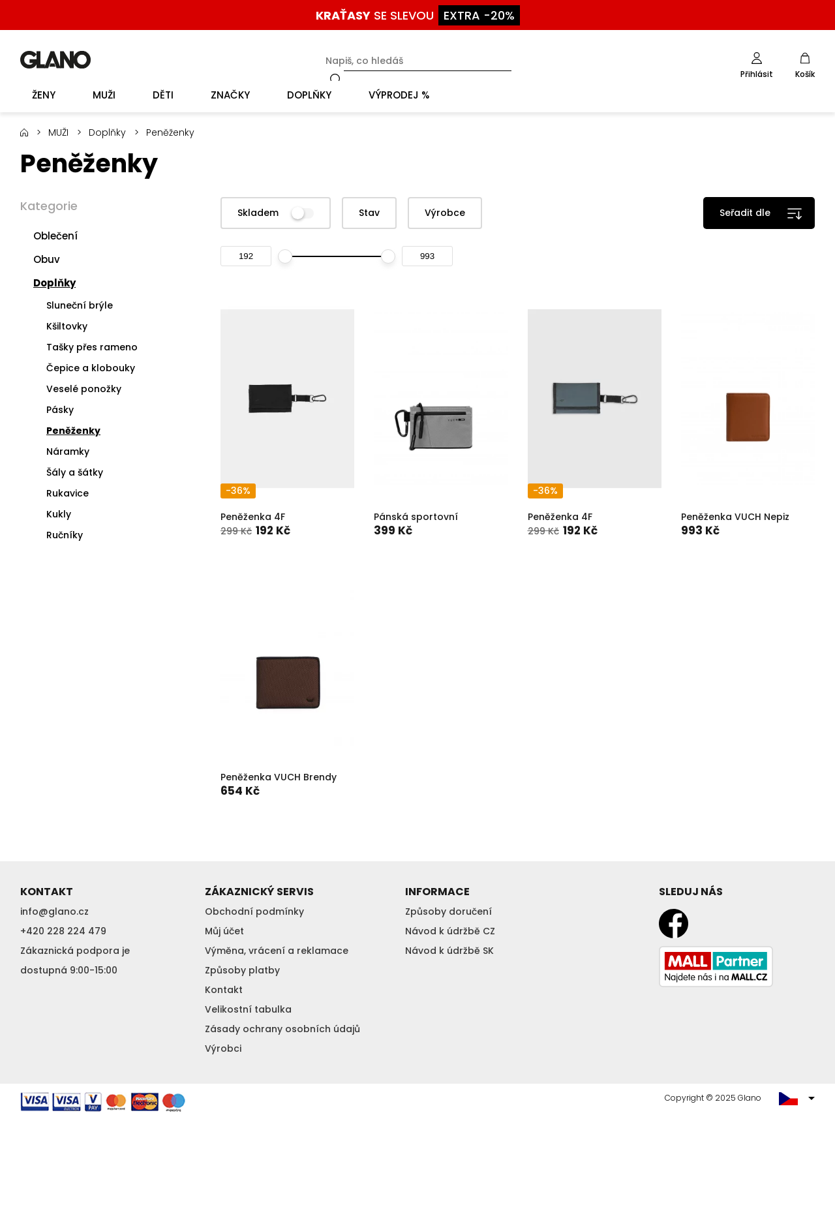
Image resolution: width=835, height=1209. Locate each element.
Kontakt (224, 989)
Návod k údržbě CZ (450, 931)
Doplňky (107, 132)
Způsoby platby (242, 970)
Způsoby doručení (448, 911)
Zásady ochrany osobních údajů (282, 1028)
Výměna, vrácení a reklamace (276, 950)
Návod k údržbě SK (449, 950)
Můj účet (224, 931)
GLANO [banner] (55, 60)
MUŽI (58, 132)
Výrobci (223, 1048)
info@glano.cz (54, 911)
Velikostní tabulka (248, 1009)
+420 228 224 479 (63, 931)
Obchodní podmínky (254, 911)
